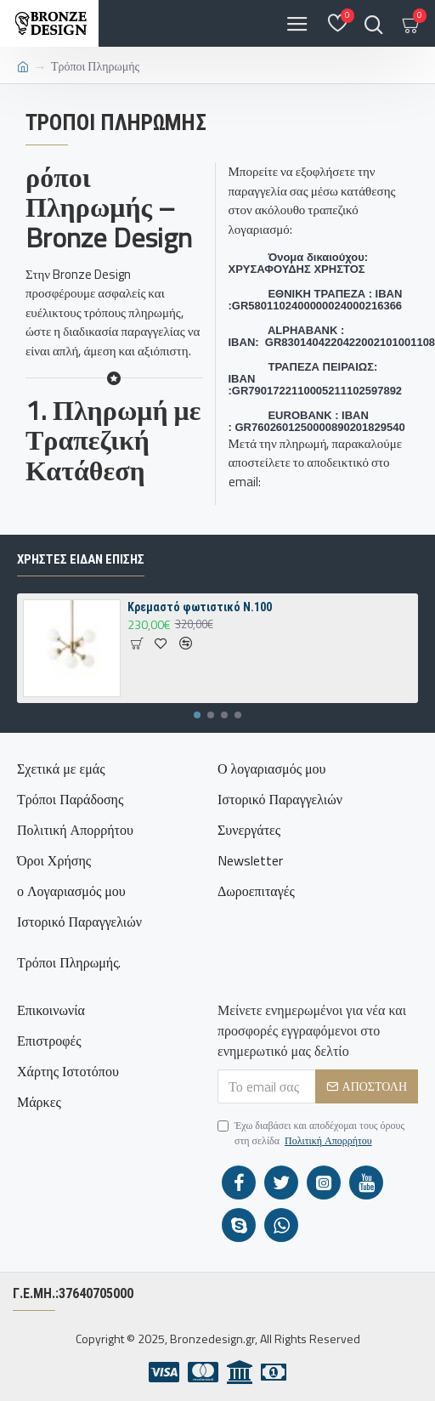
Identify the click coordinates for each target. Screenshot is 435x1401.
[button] (197, 715)
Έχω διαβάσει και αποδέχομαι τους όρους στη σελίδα (311, 1133)
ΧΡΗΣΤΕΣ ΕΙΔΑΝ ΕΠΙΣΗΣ (80, 559)
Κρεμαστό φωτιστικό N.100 (199, 607)
